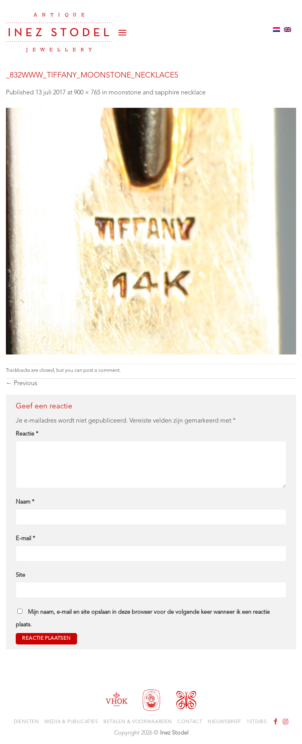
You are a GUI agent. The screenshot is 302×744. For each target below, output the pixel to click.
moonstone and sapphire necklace (157, 93)
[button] (122, 29)
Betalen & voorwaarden (137, 722)
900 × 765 (87, 93)
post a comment (101, 370)
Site (20, 575)
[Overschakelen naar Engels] (287, 29)
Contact (189, 722)
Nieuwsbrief (224, 722)
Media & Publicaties (71, 722)
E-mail (25, 539)
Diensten (26, 722)
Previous (21, 383)
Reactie (27, 434)
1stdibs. (257, 722)
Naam (25, 502)
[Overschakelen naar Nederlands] (276, 29)
